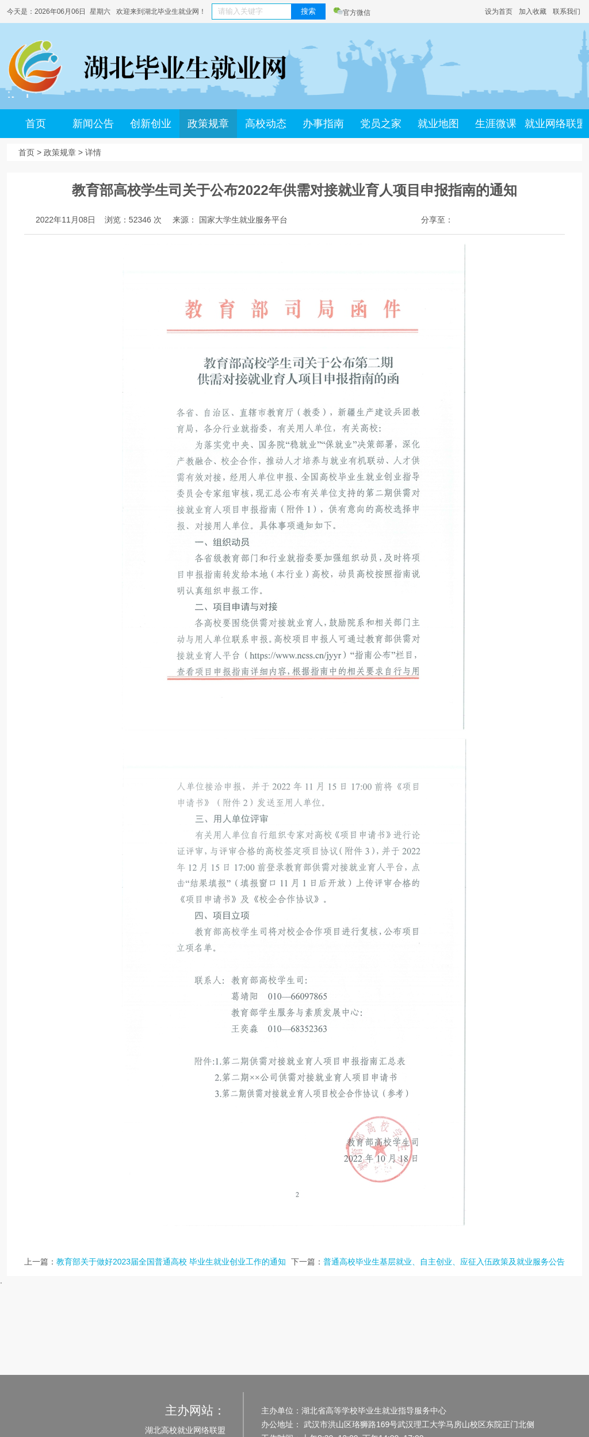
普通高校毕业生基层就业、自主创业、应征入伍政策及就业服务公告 (444, 1261)
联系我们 (566, 11)
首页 (35, 123)
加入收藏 (532, 11)
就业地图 (438, 123)
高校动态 (265, 123)
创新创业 (150, 123)
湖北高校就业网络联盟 (185, 1430)
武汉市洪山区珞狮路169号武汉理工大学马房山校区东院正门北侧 (417, 1424)
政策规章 (208, 123)
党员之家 (380, 123)
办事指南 (323, 123)
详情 (93, 152)
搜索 (308, 11)
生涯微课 (496, 123)
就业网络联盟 (553, 123)
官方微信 (352, 13)
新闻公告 (93, 123)
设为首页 (498, 11)
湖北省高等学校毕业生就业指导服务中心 (373, 1410)
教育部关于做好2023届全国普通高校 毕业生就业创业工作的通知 (171, 1261)
